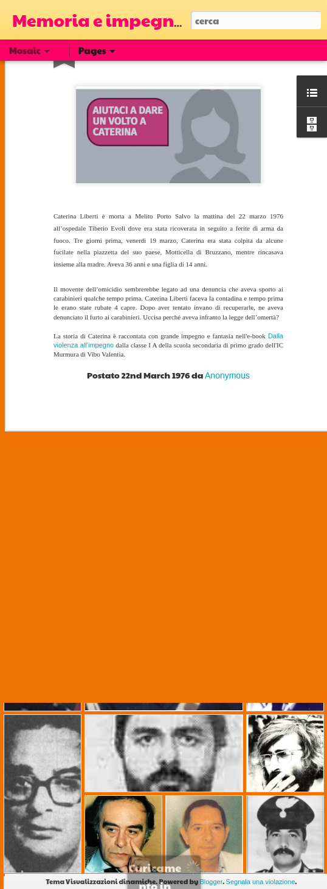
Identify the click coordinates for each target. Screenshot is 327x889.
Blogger (210, 881)
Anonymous (227, 344)
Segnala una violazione (260, 881)
